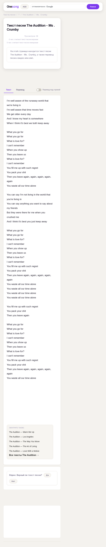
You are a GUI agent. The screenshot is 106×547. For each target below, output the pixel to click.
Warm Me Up (28, 432)
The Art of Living (30, 446)
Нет (13, 481)
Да (47, 475)
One (13, 6)
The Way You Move (31, 441)
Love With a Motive (31, 451)
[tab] (8, 90)
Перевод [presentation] (20, 90)
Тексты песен (9, 15)
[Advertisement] (46, 77)
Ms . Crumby (41, 15)
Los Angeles (28, 437)
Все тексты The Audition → (24, 455)
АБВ (24, 7)
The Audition (28, 15)
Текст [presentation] (8, 90)
